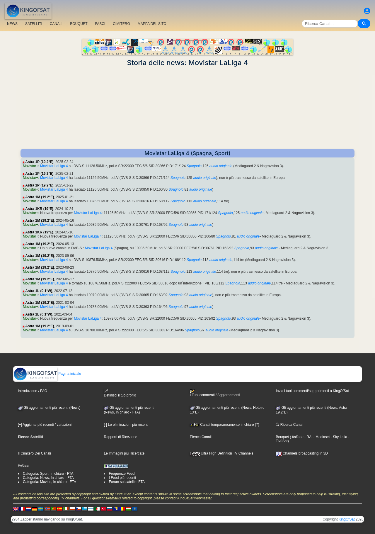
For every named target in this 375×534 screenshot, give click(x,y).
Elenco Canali (201, 437)
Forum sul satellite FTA (126, 482)
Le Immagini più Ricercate (124, 453)
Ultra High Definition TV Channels (221, 453)
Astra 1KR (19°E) (39, 209)
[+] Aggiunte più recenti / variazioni (44, 425)
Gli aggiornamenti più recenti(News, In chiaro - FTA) (129, 410)
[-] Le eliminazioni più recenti (126, 425)
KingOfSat (347, 519)
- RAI (308, 437)
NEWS (12, 24)
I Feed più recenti (122, 478)
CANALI (56, 24)
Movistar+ (30, 166)
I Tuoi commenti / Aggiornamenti (215, 393)
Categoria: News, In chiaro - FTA (48, 478)
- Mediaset (321, 437)
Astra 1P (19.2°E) (39, 162)
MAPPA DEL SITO (152, 24)
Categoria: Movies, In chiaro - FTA (49, 482)
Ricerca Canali (289, 425)
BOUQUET (78, 24)
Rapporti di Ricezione (120, 437)
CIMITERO (121, 24)
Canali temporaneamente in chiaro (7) (224, 425)
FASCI (100, 24)
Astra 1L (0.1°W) (38, 291)
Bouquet (282, 437)
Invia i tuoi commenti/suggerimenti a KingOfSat (312, 391)
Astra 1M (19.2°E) (39, 197)
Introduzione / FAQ (32, 391)
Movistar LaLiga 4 (54, 166)
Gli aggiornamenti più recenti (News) (49, 408)
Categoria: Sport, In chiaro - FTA (48, 474)
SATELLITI (33, 24)
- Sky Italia (338, 437)
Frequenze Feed (121, 474)
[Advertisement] (187, 108)
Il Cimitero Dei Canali (34, 453)
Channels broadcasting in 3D (302, 453)
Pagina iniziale (47, 374)
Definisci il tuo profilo (120, 393)
